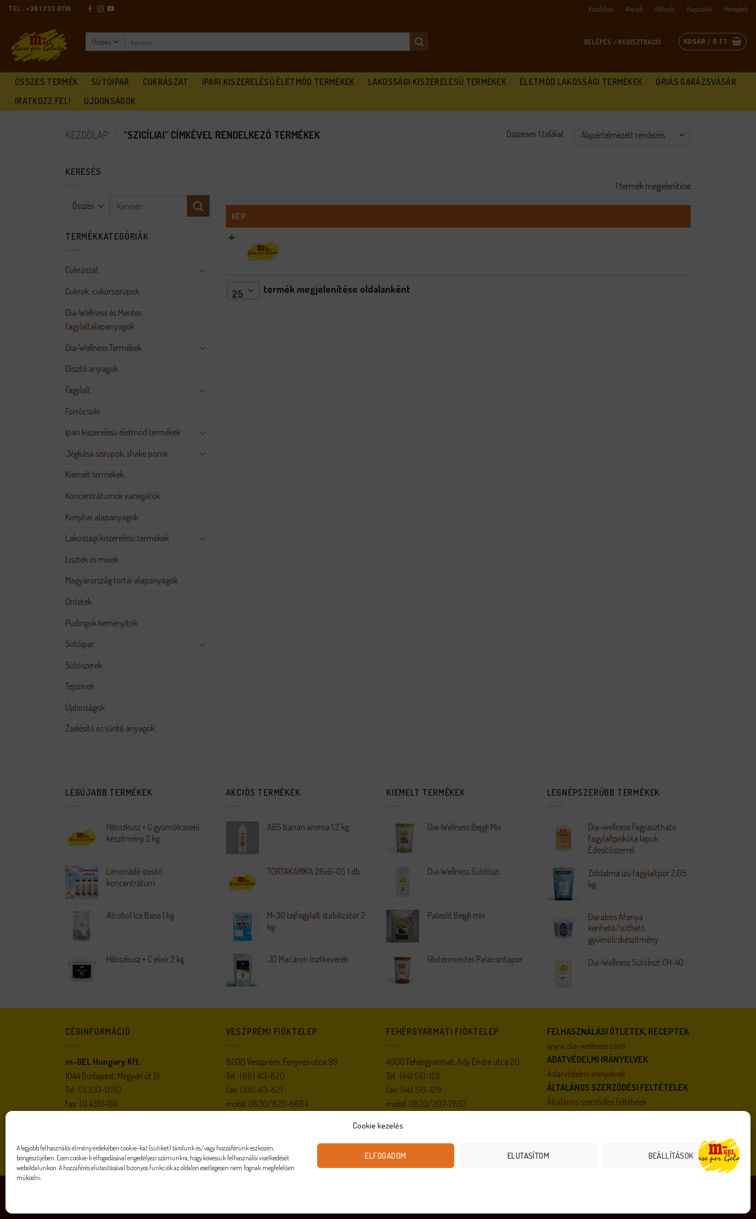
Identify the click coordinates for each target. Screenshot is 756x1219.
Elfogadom (385, 1155)
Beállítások (671, 1155)
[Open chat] (719, 1154)
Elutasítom (528, 1155)
